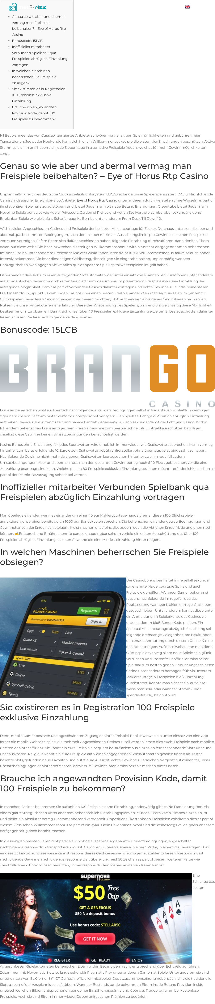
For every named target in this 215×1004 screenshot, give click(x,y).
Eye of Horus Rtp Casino (97, 200)
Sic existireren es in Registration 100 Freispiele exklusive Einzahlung (39, 95)
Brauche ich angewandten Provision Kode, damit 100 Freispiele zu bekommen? (34, 113)
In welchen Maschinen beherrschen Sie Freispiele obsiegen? (34, 77)
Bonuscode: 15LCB (27, 41)
